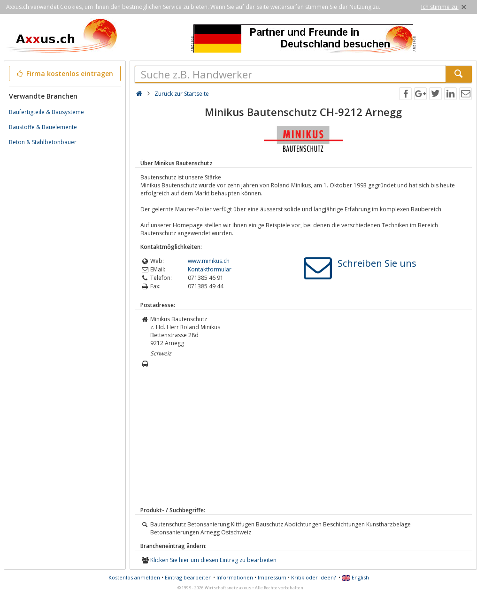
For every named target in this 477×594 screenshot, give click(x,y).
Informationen (234, 577)
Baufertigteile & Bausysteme (46, 112)
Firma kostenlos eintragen (64, 73)
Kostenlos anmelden (134, 577)
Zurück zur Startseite (181, 94)
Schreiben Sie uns (377, 263)
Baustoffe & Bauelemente (43, 127)
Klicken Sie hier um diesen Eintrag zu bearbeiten (213, 560)
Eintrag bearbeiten (188, 577)
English (355, 577)
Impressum (272, 577)
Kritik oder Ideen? (313, 577)
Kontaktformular (209, 269)
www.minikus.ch (209, 261)
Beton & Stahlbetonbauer (43, 142)
